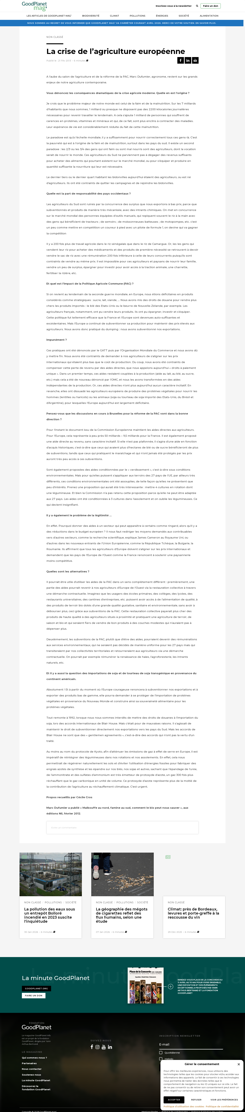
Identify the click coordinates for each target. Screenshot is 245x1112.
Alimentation (209, 15)
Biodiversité (90, 15)
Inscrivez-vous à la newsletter (174, 6)
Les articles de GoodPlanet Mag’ (49, 15)
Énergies (162, 15)
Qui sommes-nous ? (34, 1057)
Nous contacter (32, 1068)
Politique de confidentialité (222, 1106)
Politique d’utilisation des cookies (184, 1106)
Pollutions (137, 15)
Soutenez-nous (31, 1074)
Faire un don (210, 6)
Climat (114, 15)
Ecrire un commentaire (64, 827)
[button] (238, 1064)
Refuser (196, 1100)
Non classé (54, 37)
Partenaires (29, 1063)
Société (184, 15)
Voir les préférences (224, 1100)
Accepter (174, 1100)
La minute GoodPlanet (36, 1080)
